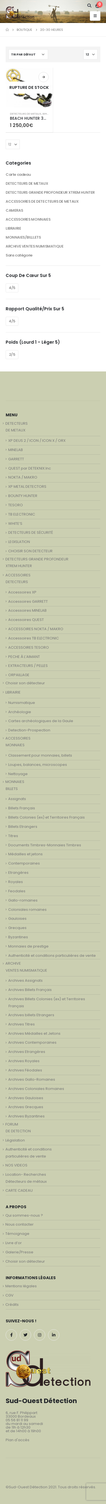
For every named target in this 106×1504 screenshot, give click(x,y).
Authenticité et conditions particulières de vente (52, 955)
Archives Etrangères (26, 1051)
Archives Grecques (25, 1107)
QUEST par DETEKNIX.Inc (29, 468)
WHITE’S (15, 523)
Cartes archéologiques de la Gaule (40, 721)
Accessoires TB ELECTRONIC (33, 638)
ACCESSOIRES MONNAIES (28, 219)
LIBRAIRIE (13, 228)
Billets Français (21, 808)
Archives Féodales (25, 1070)
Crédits (12, 1304)
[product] (29, 87)
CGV (9, 1295)
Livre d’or (13, 1243)
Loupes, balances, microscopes (37, 764)
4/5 (12, 287)
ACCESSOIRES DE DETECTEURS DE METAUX (42, 201)
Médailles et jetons (25, 854)
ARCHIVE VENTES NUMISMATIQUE (34, 246)
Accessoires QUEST (26, 619)
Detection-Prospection (29, 730)
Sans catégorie (19, 255)
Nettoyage (18, 774)
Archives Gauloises (25, 1098)
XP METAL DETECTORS (27, 486)
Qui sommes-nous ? (24, 1215)
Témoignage (17, 1233)
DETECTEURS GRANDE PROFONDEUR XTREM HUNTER (50, 192)
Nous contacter (19, 1224)
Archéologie (19, 712)
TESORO (15, 505)
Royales (15, 881)
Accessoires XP (22, 592)
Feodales (16, 891)
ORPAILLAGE (18, 675)
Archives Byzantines (26, 1116)
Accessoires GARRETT (28, 601)
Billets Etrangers (22, 826)
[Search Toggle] (89, 5)
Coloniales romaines (27, 909)
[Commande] (28, 54)
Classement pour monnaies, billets (40, 755)
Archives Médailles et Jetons (34, 1033)
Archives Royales (24, 1061)
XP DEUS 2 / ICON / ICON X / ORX (37, 440)
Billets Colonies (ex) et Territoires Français (46, 817)
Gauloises (17, 918)
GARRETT (16, 459)
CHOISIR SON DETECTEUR (30, 551)
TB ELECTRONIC (21, 514)
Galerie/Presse (19, 1252)
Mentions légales (21, 1286)
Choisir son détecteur (25, 683)
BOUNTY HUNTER (22, 495)
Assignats (17, 798)
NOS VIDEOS (16, 1165)
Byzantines (18, 937)
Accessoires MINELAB (27, 610)
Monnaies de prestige (28, 946)
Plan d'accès (17, 1440)
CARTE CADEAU (19, 1190)
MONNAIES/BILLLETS (23, 237)
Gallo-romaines (23, 900)
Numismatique (21, 702)
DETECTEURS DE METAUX (25, 113)
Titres (13, 835)
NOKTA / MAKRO (22, 477)
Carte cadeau (18, 174)
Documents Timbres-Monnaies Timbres (44, 845)
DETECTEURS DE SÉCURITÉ (30, 532)
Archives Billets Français (30, 989)
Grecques (17, 927)
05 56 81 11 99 (17, 1420)
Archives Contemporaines (32, 1042)
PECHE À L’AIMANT (24, 656)
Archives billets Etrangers (31, 1015)
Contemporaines (24, 863)
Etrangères (18, 872)
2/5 (12, 354)
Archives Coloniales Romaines (36, 1088)
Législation (15, 1140)
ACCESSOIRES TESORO (28, 647)
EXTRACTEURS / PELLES (28, 665)
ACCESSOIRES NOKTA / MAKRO (35, 629)
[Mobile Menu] (95, 16)
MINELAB (15, 449)
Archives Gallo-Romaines (31, 1079)
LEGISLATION (19, 541)
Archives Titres (21, 1024)
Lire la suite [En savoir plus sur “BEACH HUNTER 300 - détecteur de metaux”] (43, 77)
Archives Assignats (25, 980)
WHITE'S (47, 113)
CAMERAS (14, 210)
